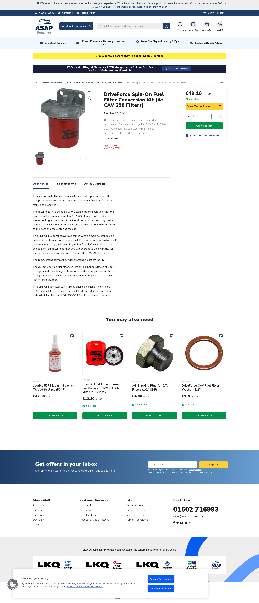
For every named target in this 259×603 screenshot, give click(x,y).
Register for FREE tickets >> (176, 68)
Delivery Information (137, 505)
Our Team (38, 519)
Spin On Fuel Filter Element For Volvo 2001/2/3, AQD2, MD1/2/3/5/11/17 (102, 388)
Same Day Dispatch (160, 41)
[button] (12, 584)
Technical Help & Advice (208, 43)
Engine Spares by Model (53, 82)
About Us (38, 505)
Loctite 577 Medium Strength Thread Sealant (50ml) (54, 388)
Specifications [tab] (66, 184)
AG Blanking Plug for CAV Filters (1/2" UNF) (150, 388)
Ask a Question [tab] (94, 184)
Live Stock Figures (55, 43)
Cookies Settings (161, 588)
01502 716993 (196, 509)
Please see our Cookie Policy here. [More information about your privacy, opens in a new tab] (85, 586)
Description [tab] (41, 184)
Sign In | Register (213, 12)
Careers (37, 510)
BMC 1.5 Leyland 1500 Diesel (109, 82)
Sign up (213, 464)
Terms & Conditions (137, 519)
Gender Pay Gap (135, 510)
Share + (221, 82)
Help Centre (86, 505)
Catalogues (39, 515)
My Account (180, 26)
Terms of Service (209, 472)
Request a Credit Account (94, 519)
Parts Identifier (88, 515)
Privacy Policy (194, 472)
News (36, 524)
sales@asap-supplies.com (188, 516)
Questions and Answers (203, 135)
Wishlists (206, 26)
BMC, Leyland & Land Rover (80, 82)
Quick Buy (193, 26)
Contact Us (86, 510)
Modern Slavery (135, 515)
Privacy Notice (195, 469)
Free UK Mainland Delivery (103, 43)
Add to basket (204, 125)
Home (35, 82)
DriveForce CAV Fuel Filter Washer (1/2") (200, 388)
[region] (110, 583)
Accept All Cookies (160, 579)
